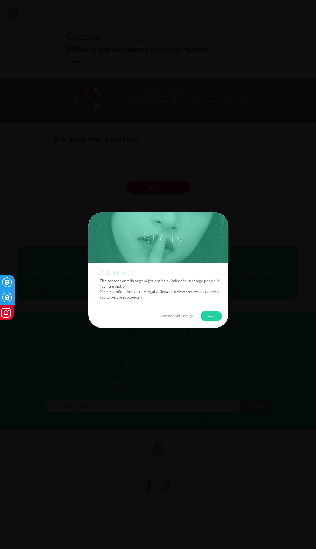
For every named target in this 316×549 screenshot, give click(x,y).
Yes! (211, 316)
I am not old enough (177, 315)
